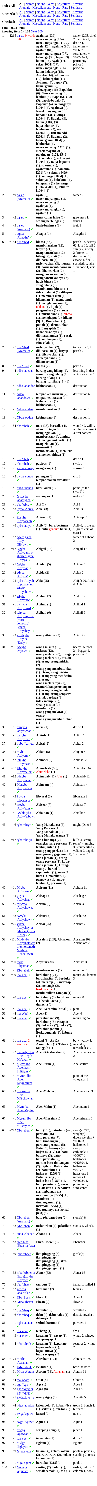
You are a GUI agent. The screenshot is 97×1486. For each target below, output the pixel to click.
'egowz (25, 1413)
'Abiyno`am (24, 786)
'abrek (24, 1367)
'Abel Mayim (25, 1108)
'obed (23, 366)
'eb (20, 217)
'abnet (24, 1254)
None (56, 7)
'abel (22, 997)
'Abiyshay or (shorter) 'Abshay (26, 929)
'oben (23, 1226)
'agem (24, 1463)
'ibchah (25, 488)
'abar (22, 1331)
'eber (22, 1335)
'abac (23, 1284)
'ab (20, 35)
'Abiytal (25, 743)
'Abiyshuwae (25, 905)
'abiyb (24, 525)
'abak (23, 970)
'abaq (23, 1310)
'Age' (23, 1384)
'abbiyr (24, 840)
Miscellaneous (41, 7)
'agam (24, 1451)
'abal (22, 975)
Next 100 (37, 31)
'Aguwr (25, 1422)
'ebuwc (25, 476)
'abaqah (25, 1322)
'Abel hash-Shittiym (24, 1067)
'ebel (22, 1018)
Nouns (41, 4)
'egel (22, 1438)
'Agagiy (25, 1397)
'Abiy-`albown (26, 814)
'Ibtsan (25, 1302)
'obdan (25, 417)
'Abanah (25, 1233)
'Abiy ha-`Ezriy (23, 638)
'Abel (22, 1013)
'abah (23, 426)
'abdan (25, 409)
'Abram (25, 1371)
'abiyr (23, 825)
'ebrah (24, 1343)
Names (30, 4)
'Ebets (24, 1297)
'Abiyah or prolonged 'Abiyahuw (25, 586)
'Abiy (23, 504)
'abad (23, 242)
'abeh (23, 459)
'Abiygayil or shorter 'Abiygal (25, 554)
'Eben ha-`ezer (26, 1243)
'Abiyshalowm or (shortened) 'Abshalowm (26, 946)
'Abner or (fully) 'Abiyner (26, 1276)
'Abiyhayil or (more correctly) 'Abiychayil (25, 621)
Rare (65, 7)
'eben (23, 1130)
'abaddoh (26, 386)
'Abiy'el (25, 509)
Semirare (76, 7)
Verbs (50, 4)
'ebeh (23, 463)
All (21, 12)
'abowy (25, 468)
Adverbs (77, 4)
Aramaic (24, 7)
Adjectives (63, 4)
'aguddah (26, 1405)
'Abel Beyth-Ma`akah (25, 1055)
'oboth (23, 1380)
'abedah (25, 370)
